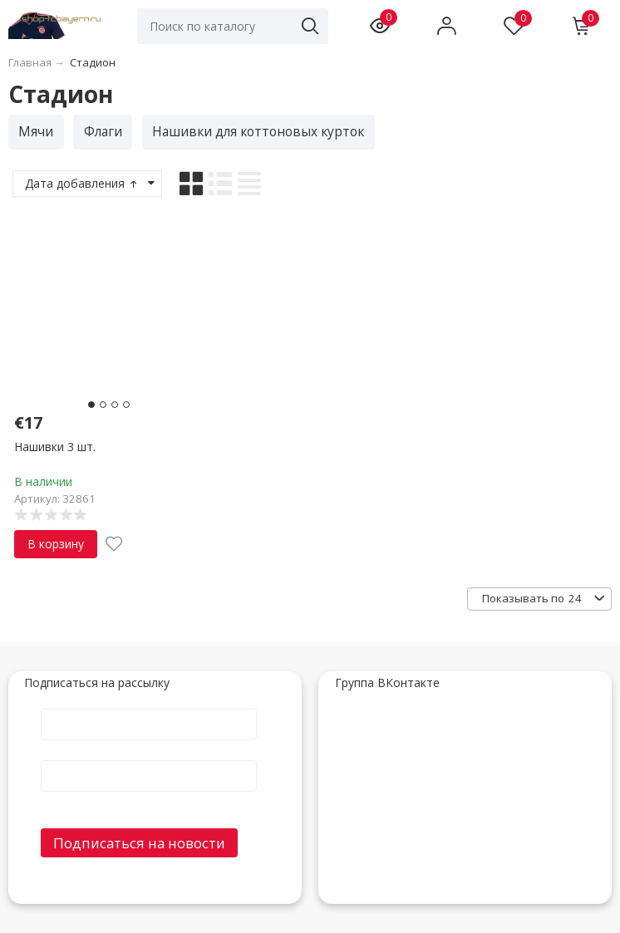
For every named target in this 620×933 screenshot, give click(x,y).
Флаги (103, 131)
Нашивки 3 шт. (55, 446)
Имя (149, 708)
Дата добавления (82, 183)
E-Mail (149, 759)
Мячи (35, 131)
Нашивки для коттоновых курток (258, 131)
